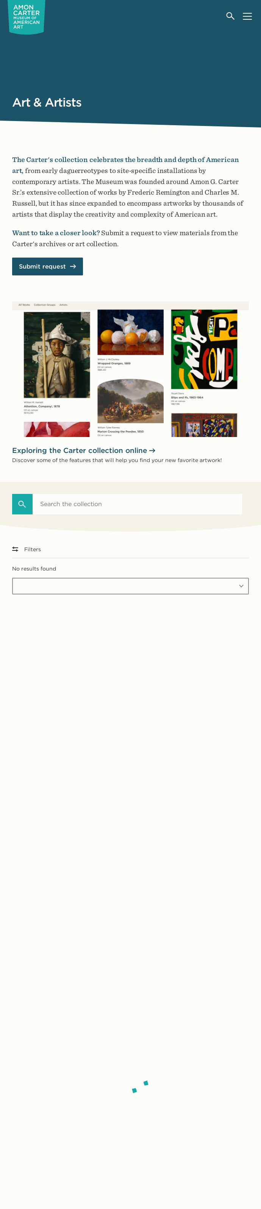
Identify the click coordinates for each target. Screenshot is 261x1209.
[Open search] (230, 16)
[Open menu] (247, 16)
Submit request (42, 266)
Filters (26, 549)
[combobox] (137, 504)
